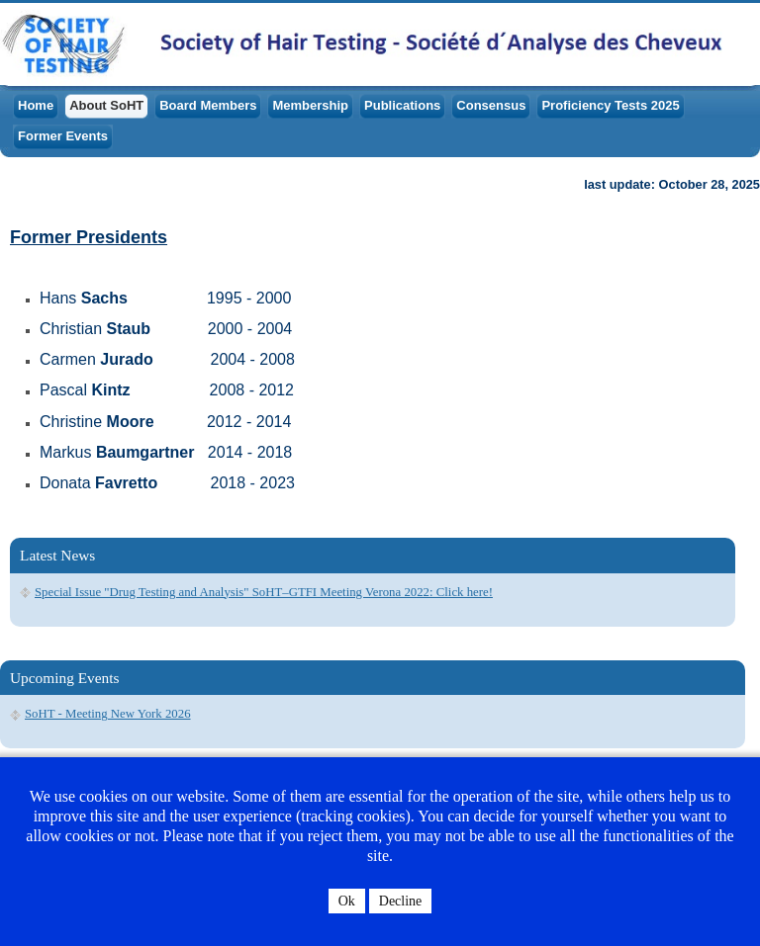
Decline (401, 901)
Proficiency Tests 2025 (610, 105)
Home (35, 105)
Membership (310, 105)
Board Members (207, 105)
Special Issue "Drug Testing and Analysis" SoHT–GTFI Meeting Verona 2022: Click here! (264, 592)
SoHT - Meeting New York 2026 (108, 714)
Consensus (490, 105)
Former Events (63, 136)
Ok (346, 901)
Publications (402, 105)
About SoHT (106, 105)
